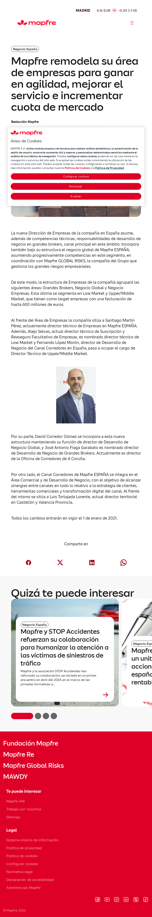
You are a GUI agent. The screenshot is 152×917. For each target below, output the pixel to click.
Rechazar (75, 186)
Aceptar (76, 196)
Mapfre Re (18, 754)
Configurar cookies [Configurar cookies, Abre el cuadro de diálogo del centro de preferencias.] (76, 176)
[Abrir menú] (132, 23)
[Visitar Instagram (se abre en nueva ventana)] (116, 900)
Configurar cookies (22, 863)
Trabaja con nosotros (23, 809)
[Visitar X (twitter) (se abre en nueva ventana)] (136, 900)
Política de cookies (22, 856)
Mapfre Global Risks (33, 766)
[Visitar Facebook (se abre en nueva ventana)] (97, 900)
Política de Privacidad (109, 168)
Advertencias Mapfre (23, 887)
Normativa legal (19, 871)
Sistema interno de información (32, 840)
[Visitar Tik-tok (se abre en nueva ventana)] (145, 900)
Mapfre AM (15, 801)
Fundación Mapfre (30, 743)
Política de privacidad (24, 848)
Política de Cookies (77, 168)
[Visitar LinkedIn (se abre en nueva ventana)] (126, 900)
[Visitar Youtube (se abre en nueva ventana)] (107, 900)
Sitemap (13, 817)
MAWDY (15, 777)
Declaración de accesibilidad (30, 879)
